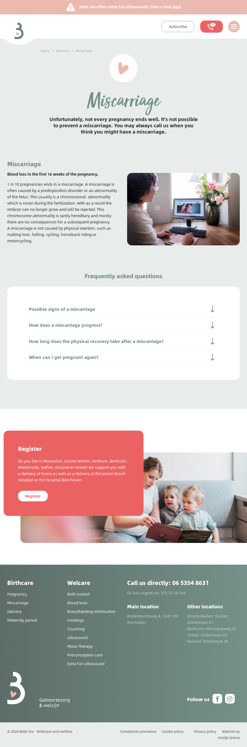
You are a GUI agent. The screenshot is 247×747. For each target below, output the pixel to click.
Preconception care (85, 655)
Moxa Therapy (80, 646)
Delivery (14, 611)
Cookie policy (173, 731)
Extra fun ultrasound (85, 664)
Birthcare (62, 50)
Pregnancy (17, 594)
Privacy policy (205, 731)
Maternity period (22, 620)
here (176, 7)
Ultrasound (77, 637)
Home (45, 50)
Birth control (78, 594)
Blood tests (77, 603)
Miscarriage (17, 603)
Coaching (76, 629)
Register (33, 496)
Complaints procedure (138, 731)
